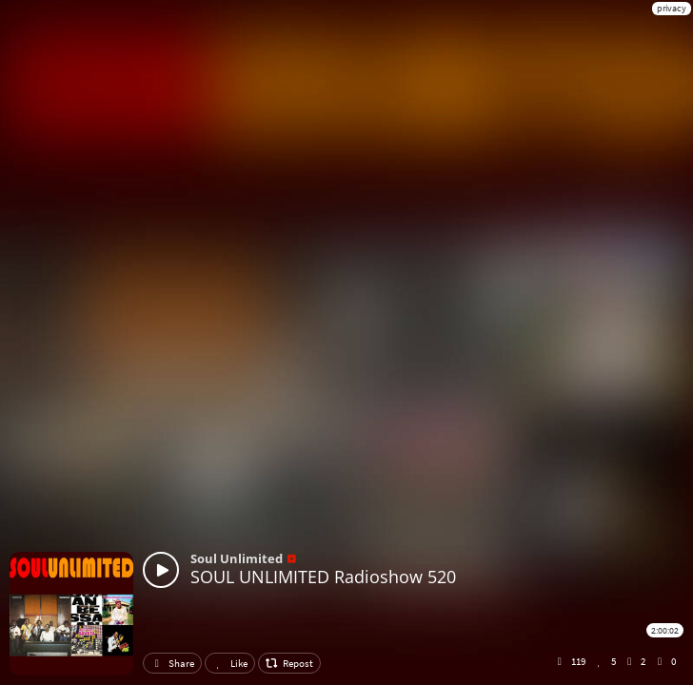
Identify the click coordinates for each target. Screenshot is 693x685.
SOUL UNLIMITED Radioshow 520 (323, 576)
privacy (671, 8)
